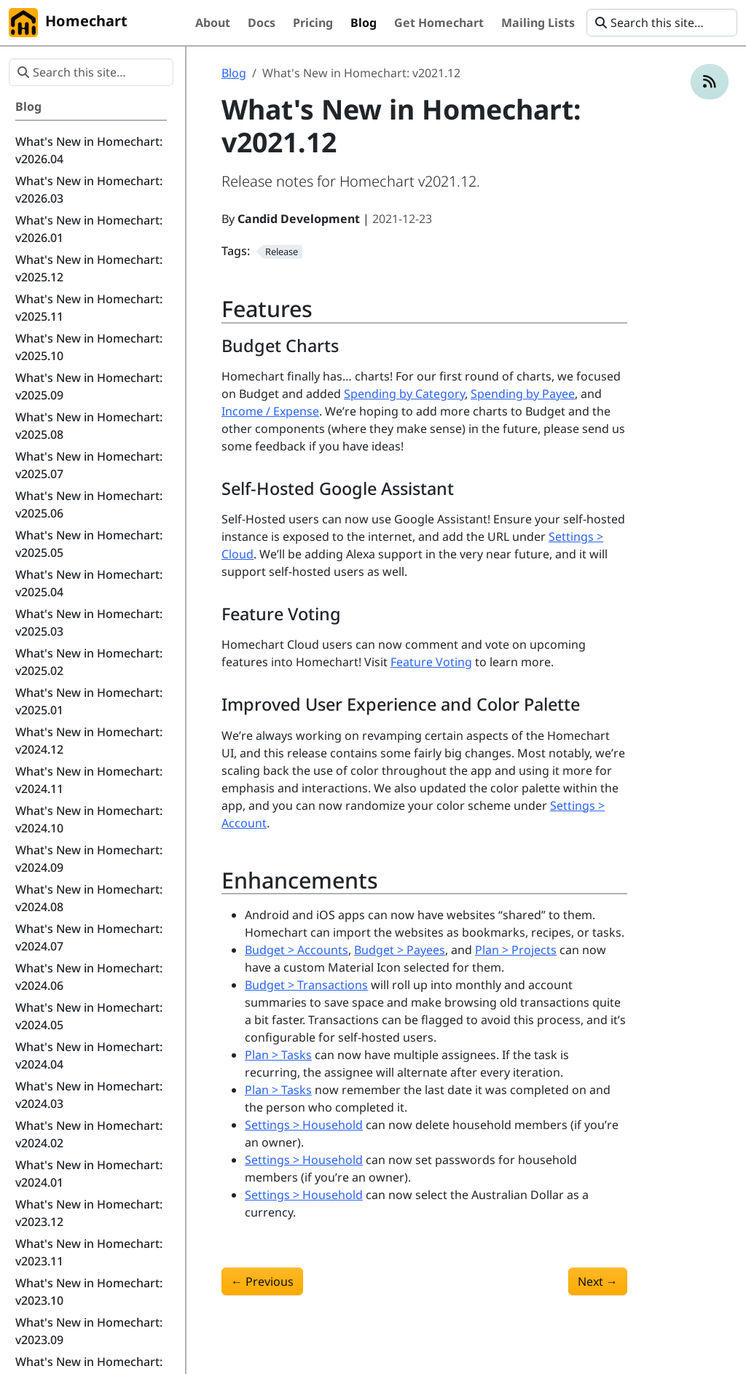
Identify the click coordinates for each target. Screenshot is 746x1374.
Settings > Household (304, 1125)
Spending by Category (404, 394)
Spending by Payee (523, 394)
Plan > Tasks (278, 1055)
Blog (233, 73)
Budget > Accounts (296, 950)
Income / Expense (270, 411)
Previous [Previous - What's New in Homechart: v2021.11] (262, 1281)
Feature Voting (431, 662)
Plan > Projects (516, 950)
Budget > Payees (399, 950)
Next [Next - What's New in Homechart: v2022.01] (598, 1281)
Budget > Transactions (306, 985)
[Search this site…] (661, 22)
